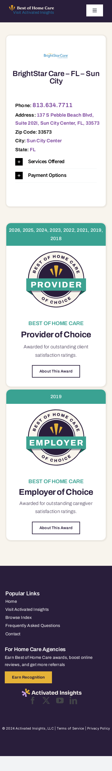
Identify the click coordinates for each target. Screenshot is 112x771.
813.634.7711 (53, 105)
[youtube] (60, 700)
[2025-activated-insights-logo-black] (52, 691)
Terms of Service (70, 728)
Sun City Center (44, 140)
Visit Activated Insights (33, 12)
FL (33, 149)
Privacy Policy (98, 728)
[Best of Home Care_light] (31, 7)
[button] (56, 162)
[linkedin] (73, 700)
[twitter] (46, 700)
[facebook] (32, 700)
